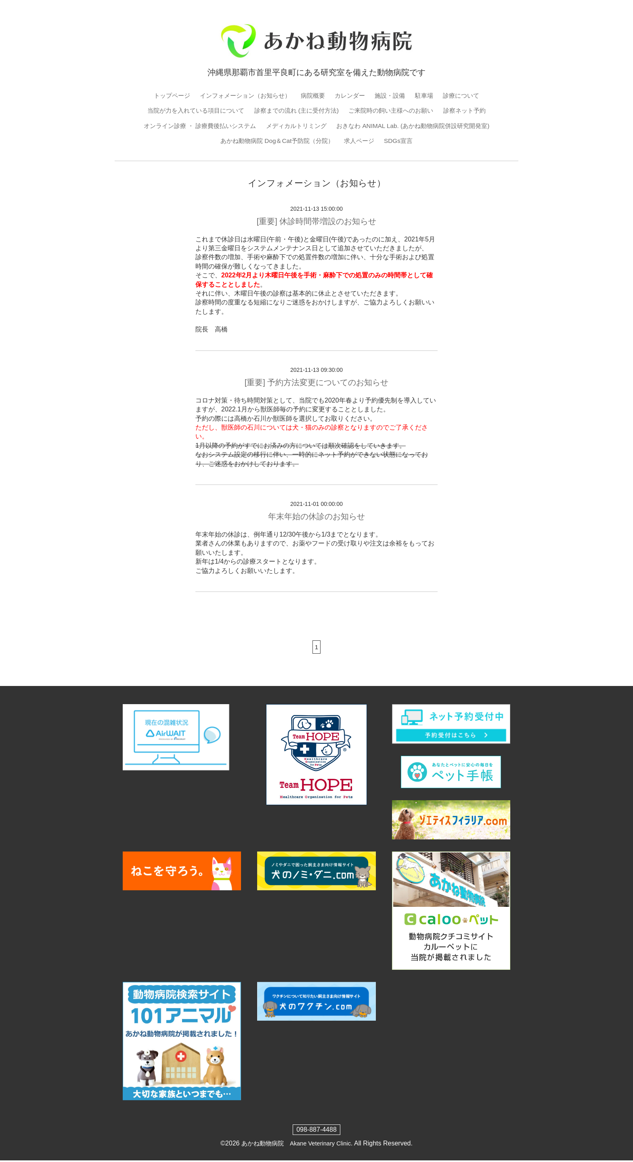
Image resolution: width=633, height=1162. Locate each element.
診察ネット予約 (473, 110)
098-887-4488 (316, 1131)
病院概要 (313, 95)
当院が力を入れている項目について (189, 110)
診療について (468, 95)
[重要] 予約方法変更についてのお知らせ (317, 384)
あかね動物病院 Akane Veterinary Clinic (296, 1145)
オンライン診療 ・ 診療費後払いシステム (193, 126)
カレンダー (352, 95)
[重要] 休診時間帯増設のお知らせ (317, 222)
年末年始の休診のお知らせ (316, 518)
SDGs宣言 (403, 141)
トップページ (164, 95)
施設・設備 (394, 95)
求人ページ (362, 141)
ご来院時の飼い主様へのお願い (395, 110)
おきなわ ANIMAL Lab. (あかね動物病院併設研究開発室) (418, 126)
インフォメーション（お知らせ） (241, 95)
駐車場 (430, 95)
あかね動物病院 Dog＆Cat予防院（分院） (275, 141)
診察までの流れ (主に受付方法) (295, 110)
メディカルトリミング (295, 126)
